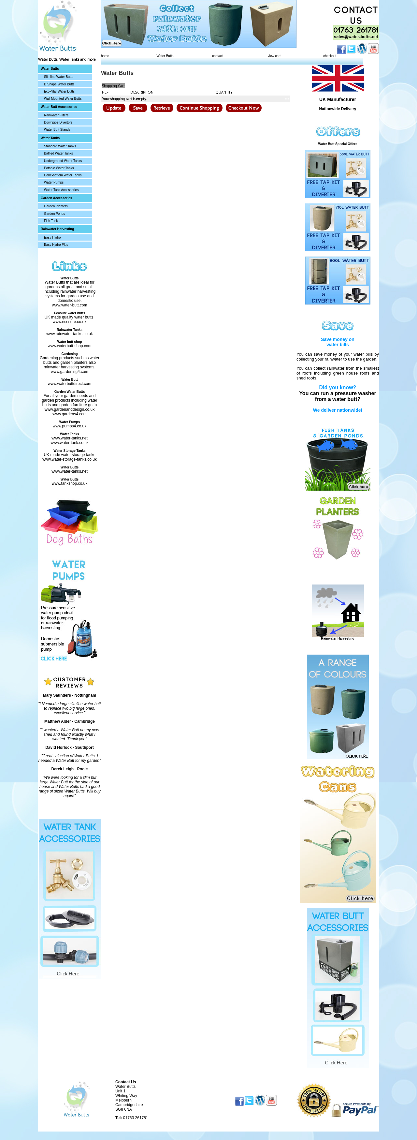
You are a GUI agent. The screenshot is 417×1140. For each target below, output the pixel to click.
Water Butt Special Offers (337, 144)
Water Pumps (54, 182)
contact (217, 56)
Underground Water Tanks (63, 161)
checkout (329, 56)
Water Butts (165, 56)
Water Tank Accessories (61, 190)
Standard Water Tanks (60, 146)
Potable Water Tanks (59, 168)
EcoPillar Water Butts (59, 91)
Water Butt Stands (57, 129)
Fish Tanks (52, 221)
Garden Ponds (54, 213)
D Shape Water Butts (59, 84)
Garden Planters (56, 206)
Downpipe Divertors (58, 122)
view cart (274, 56)
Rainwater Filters (56, 115)
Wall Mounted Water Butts (62, 98)
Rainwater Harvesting (337, 638)
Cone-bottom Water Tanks (63, 175)
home (105, 56)
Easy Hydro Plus (56, 244)
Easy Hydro (52, 237)
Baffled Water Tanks (58, 153)
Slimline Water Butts (58, 77)
